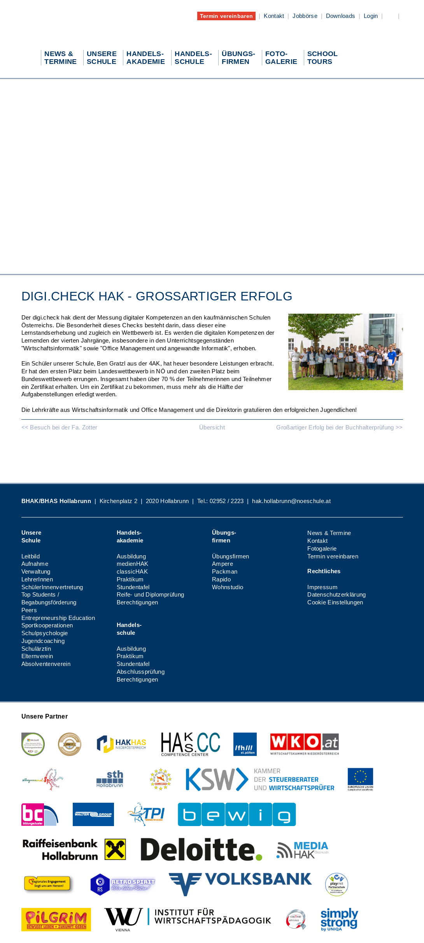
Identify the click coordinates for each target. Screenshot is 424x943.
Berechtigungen (137, 602)
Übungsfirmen (230, 556)
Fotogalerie (322, 548)
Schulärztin (36, 648)
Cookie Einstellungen (335, 602)
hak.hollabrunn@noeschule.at (291, 501)
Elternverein (37, 656)
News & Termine (329, 533)
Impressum (322, 587)
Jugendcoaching (43, 640)
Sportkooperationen (47, 625)
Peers (29, 610)
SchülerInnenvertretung (52, 587)
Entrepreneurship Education (58, 618)
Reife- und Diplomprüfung (150, 594)
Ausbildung (131, 556)
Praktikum (130, 579)
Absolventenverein (45, 663)
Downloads (341, 15)
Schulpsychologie (44, 633)
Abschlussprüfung (141, 671)
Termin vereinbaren (226, 16)
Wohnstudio (227, 587)
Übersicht (212, 427)
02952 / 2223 (227, 501)
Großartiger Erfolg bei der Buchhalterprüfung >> (339, 427)
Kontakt (274, 15)
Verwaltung (36, 571)
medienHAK (133, 563)
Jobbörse (305, 15)
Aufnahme (35, 563)
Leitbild (30, 556)
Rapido (221, 579)
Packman (224, 571)
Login (371, 15)
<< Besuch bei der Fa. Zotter (59, 427)
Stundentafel (133, 587)
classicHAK (132, 571)
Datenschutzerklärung (336, 594)
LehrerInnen (37, 579)
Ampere (222, 563)
